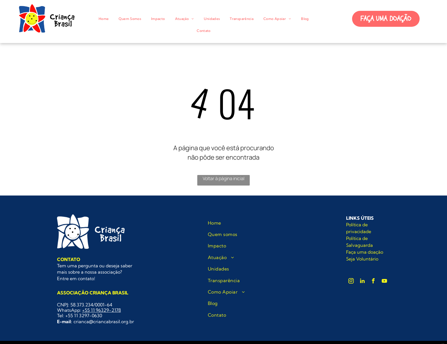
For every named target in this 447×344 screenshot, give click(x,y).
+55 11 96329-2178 (101, 310)
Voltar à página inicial (223, 178)
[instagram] (351, 282)
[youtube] (384, 282)
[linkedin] (362, 282)
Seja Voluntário (362, 259)
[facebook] (373, 282)
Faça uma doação (364, 252)
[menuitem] (106, 19)
